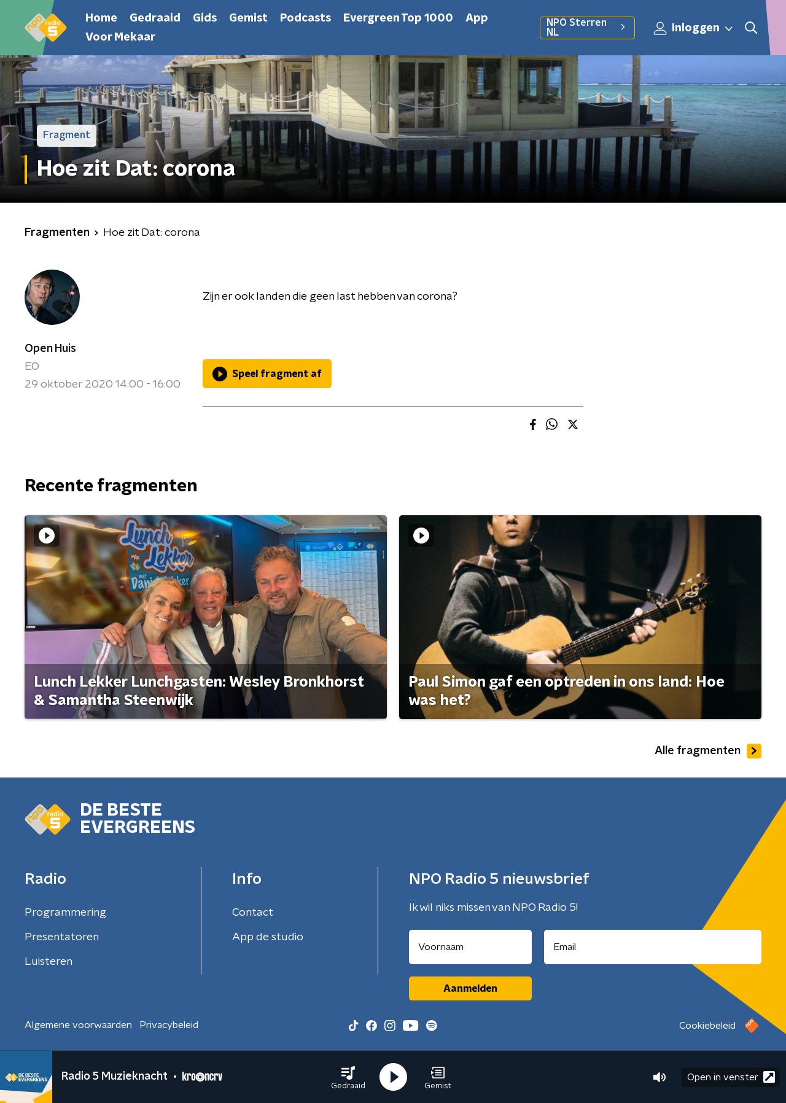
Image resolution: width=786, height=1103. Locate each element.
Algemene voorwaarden (78, 1025)
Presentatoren (62, 937)
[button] (348, 1077)
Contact (252, 912)
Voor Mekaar (120, 37)
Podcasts (305, 18)
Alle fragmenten (708, 751)
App (476, 18)
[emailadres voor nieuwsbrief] (653, 947)
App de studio (267, 937)
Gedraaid (155, 18)
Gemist (248, 18)
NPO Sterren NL (587, 27)
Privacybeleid (168, 1025)
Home (101, 18)
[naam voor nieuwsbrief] (470, 947)
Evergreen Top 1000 (398, 18)
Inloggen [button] (693, 28)
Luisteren (48, 961)
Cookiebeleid (707, 1026)
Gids (205, 18)
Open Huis (50, 348)
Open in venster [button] (731, 1077)
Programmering (65, 912)
